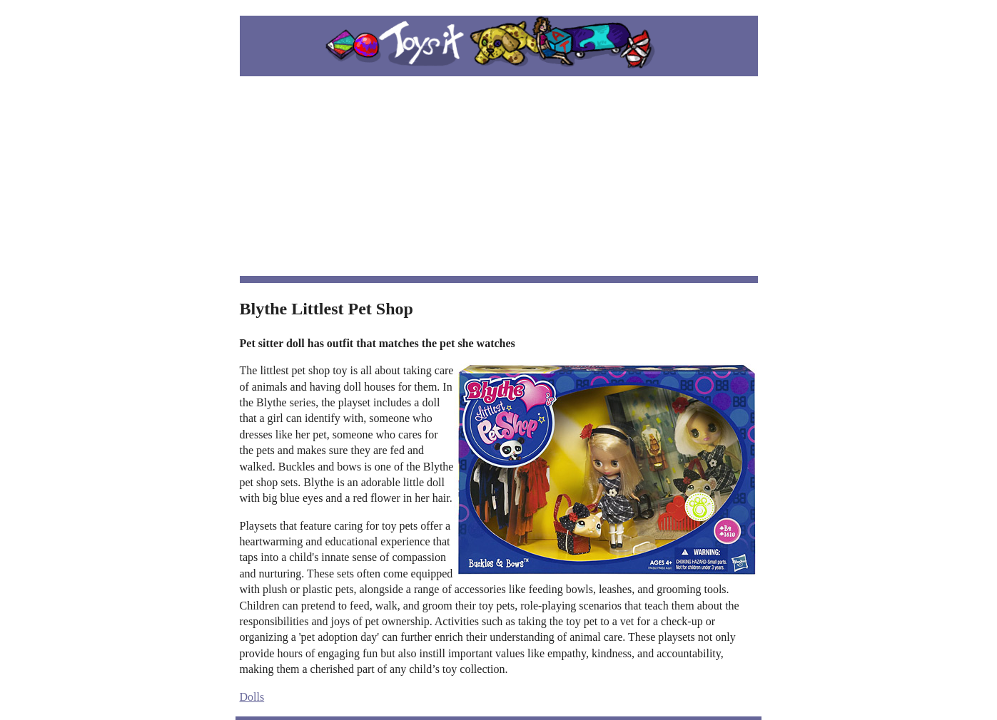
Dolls (252, 697)
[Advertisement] (499, 176)
